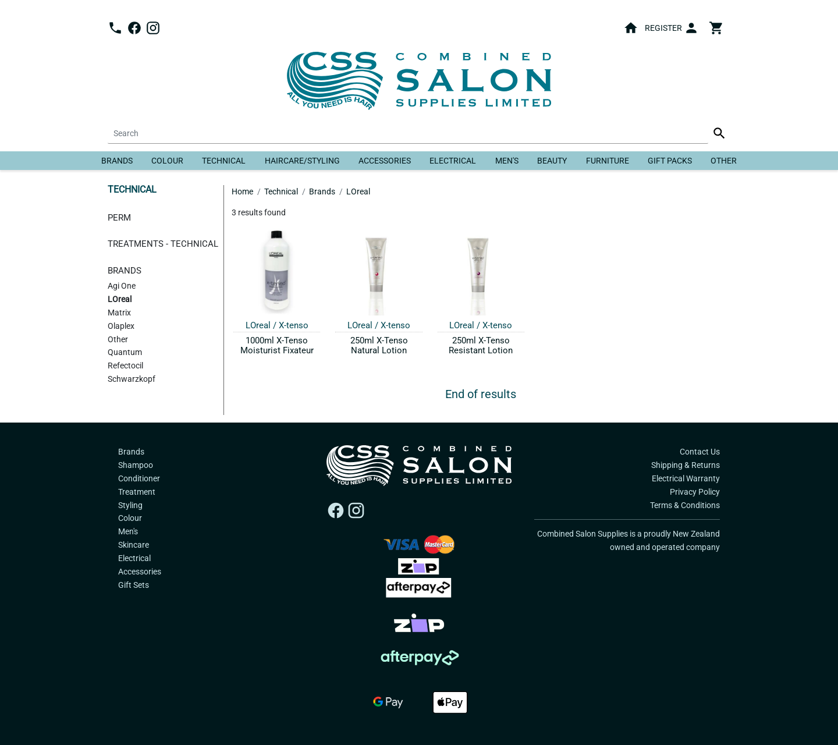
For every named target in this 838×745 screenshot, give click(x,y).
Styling (130, 505)
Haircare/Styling (302, 160)
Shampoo (135, 465)
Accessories (384, 160)
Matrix (119, 312)
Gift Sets (133, 585)
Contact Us (700, 451)
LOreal (120, 299)
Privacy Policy (695, 491)
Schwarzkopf (131, 379)
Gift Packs (670, 160)
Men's (507, 160)
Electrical (452, 160)
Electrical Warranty (686, 478)
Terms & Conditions (685, 505)
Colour (167, 160)
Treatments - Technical (163, 244)
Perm (119, 217)
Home (242, 191)
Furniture (607, 160)
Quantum (125, 352)
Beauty (552, 160)
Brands (117, 160)
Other (724, 160)
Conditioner (139, 478)
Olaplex (121, 326)
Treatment (136, 491)
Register (663, 28)
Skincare (133, 544)
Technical (224, 160)
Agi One (122, 286)
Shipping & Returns (685, 465)
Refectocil (125, 365)
